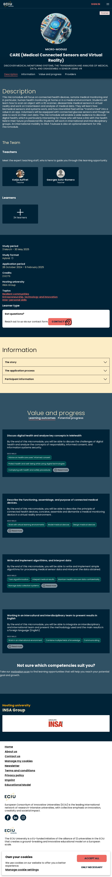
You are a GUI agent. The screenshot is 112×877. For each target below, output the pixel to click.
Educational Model (18, 785)
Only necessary (91, 867)
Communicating (91, 640)
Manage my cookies (19, 761)
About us (11, 751)
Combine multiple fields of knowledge (63, 640)
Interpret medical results (43, 579)
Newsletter (12, 766)
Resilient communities (15, 294)
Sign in (95, 4)
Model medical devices (58, 524)
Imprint (10, 780)
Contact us (12, 756)
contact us (60, 321)
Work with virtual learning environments (26, 524)
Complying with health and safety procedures (29, 470)
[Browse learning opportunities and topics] (107, 4)
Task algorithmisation (18, 579)
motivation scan (20, 671)
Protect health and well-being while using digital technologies (36, 463)
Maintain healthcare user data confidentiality (79, 579)
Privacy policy (14, 775)
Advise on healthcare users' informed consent (29, 457)
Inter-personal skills (14, 299)
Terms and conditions (20, 770)
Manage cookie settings (22, 870)
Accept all (91, 858)
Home (9, 747)
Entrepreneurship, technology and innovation (30, 297)
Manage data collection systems (23, 585)
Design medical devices (84, 524)
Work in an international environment (25, 640)
